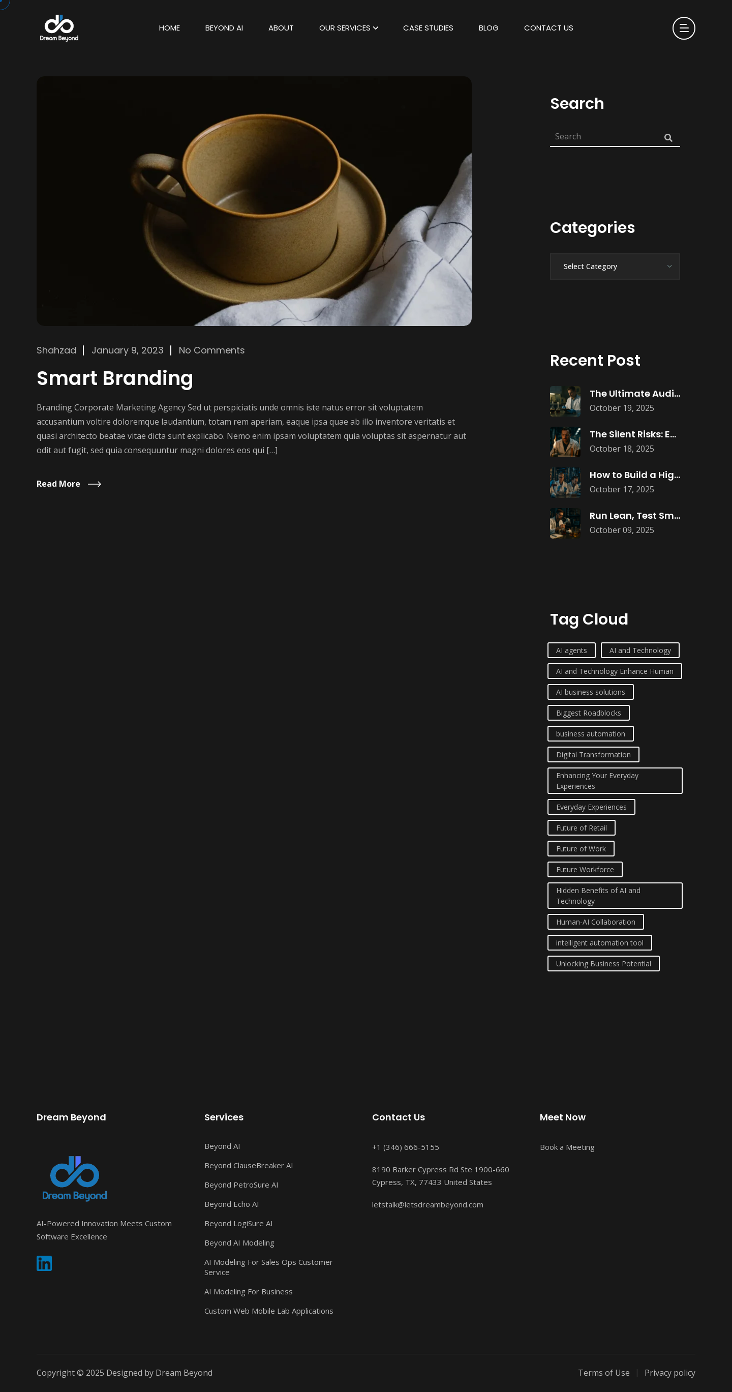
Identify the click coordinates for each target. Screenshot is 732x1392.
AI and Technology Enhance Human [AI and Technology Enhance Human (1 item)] (615, 671)
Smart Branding (115, 378)
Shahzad (56, 350)
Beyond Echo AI (231, 1204)
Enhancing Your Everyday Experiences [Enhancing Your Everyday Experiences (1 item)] (597, 781)
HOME (169, 27)
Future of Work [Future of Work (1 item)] (581, 848)
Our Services (345, 27)
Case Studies (428, 27)
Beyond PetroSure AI (241, 1184)
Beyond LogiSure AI (238, 1223)
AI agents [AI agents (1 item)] (571, 650)
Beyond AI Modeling (239, 1242)
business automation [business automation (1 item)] (590, 733)
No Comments (212, 350)
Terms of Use (604, 1372)
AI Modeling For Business (248, 1291)
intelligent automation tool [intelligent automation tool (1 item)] (600, 942)
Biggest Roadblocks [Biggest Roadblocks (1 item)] (588, 713)
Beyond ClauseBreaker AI (248, 1165)
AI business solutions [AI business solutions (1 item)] (590, 692)
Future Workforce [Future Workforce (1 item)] (585, 869)
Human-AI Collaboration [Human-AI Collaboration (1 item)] (595, 922)
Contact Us (548, 27)
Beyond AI (224, 27)
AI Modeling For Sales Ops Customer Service (268, 1267)
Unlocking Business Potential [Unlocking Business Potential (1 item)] (603, 963)
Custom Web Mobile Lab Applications (268, 1311)
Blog (489, 27)
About (281, 27)
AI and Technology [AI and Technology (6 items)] (640, 650)
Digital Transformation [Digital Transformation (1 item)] (593, 754)
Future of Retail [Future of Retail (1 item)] (581, 828)
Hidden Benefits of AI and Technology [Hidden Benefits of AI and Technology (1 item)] (598, 895)
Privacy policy (670, 1372)
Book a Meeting (567, 1147)
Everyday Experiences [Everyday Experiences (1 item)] (591, 807)
